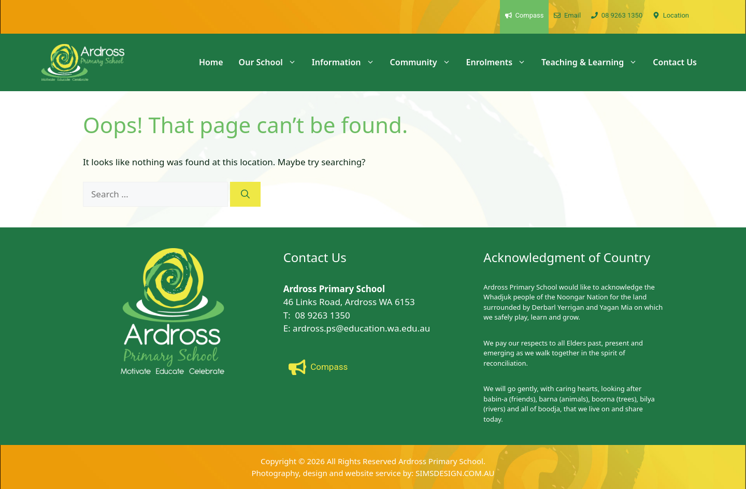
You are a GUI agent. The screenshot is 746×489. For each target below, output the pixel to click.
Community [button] (424, 62)
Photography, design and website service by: (334, 473)
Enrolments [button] (500, 62)
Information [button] (347, 62)
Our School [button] (271, 62)
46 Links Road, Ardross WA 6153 (349, 302)
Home (211, 62)
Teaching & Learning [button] (593, 62)
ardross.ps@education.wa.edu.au (361, 328)
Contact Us (675, 62)
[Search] (245, 194)
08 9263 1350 (322, 315)
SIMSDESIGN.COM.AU (454, 473)
